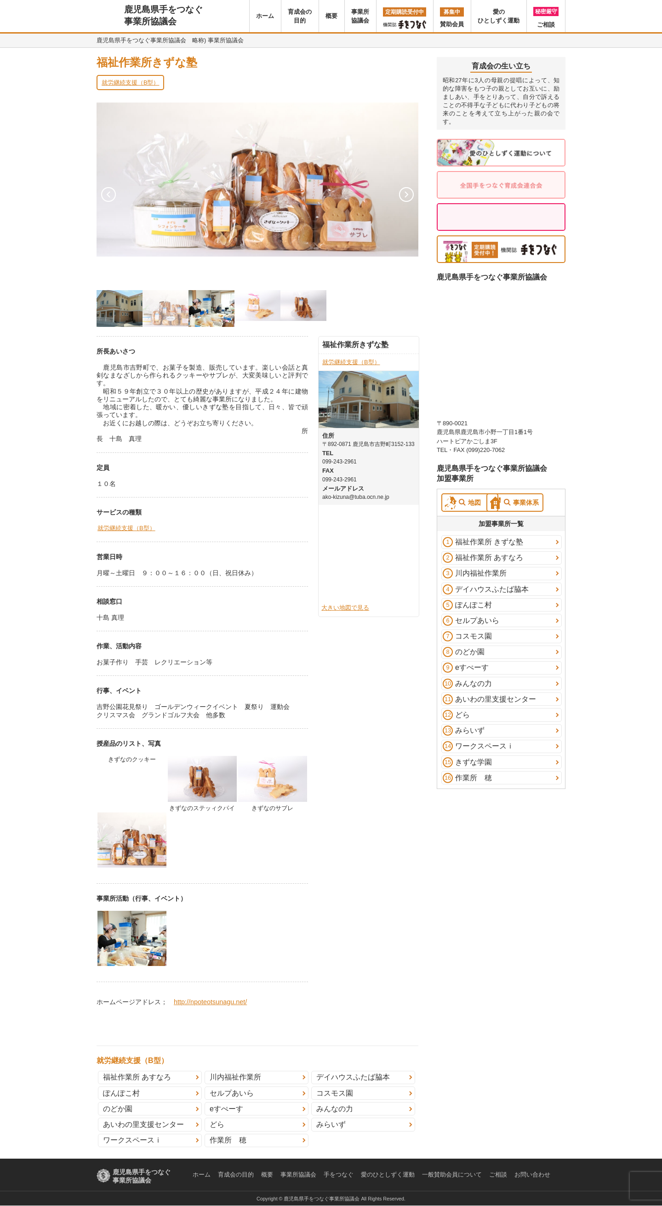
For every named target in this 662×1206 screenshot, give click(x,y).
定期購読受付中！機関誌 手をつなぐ (501, 249)
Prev (108, 194)
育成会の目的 (300, 16)
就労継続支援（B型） (131, 82)
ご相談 (546, 17)
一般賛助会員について (452, 1174)
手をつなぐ (339, 1174)
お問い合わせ (532, 1174)
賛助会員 (452, 17)
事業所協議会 (360, 16)
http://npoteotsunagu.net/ (210, 1002)
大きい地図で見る (345, 607)
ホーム (265, 15)
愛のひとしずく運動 (498, 16)
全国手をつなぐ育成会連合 (501, 185)
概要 (331, 15)
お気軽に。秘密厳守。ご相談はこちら (501, 217)
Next (406, 194)
